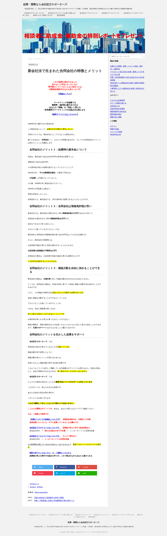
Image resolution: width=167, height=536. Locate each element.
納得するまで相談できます (43, 15)
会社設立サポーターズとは (34, 13)
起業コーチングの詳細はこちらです (45, 419)
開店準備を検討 (116, 114)
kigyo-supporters (41, 492)
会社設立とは (34, 484)
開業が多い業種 (116, 117)
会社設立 (33, 487)
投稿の (114, 129)
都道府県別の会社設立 (118, 111)
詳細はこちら (65, 94)
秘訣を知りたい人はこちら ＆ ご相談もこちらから (50, 453)
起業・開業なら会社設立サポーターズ (45, 4)
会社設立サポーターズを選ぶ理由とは (61, 13)
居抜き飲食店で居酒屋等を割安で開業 (49, 498)
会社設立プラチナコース (89, 13)
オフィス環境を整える (118, 103)
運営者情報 (61, 15)
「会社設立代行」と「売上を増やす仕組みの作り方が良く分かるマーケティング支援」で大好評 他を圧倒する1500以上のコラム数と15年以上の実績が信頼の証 (83, 526)
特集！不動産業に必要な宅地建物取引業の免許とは (54, 500)
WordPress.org (115, 134)
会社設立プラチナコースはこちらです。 (45, 428)
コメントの (116, 132)
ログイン (113, 126)
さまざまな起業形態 (117, 100)
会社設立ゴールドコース (110, 13)
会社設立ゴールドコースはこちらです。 (45, 436)
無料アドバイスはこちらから (65, 114)
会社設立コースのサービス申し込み (123, 515)
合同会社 (40, 487)
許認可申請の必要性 (117, 109)
